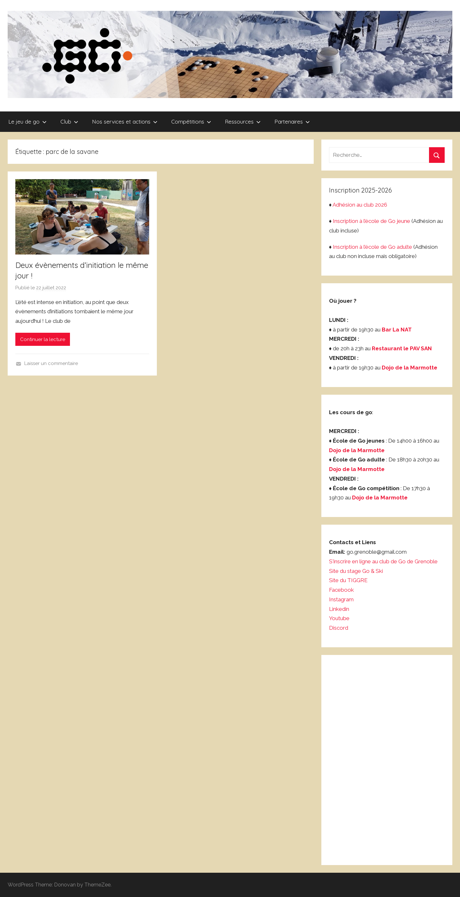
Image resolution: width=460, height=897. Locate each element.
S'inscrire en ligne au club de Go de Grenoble (383, 561)
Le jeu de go (27, 121)
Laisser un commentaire (51, 363)
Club (69, 121)
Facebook (341, 590)
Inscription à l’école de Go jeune (371, 221)
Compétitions (191, 121)
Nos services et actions (124, 121)
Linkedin (339, 609)
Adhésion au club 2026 (360, 204)
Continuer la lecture (42, 339)
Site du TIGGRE (348, 580)
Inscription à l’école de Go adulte (372, 247)
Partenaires (292, 121)
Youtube (339, 618)
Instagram (341, 599)
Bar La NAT (397, 329)
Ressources (243, 121)
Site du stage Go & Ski (356, 571)
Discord (338, 628)
